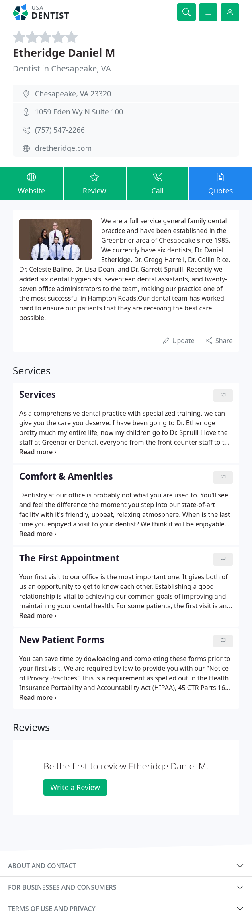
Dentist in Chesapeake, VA (62, 68)
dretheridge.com (63, 148)
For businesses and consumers (62, 887)
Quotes (220, 182)
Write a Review (75, 787)
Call (157, 182)
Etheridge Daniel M (64, 52)
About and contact (42, 865)
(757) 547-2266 (60, 130)
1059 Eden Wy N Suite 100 (79, 111)
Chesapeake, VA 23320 (73, 93)
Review (94, 182)
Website (31, 182)
